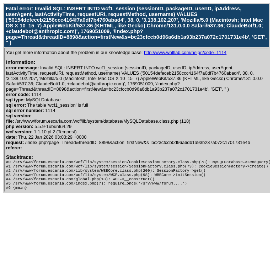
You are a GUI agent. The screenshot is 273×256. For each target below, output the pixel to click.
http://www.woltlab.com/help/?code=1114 (185, 52)
